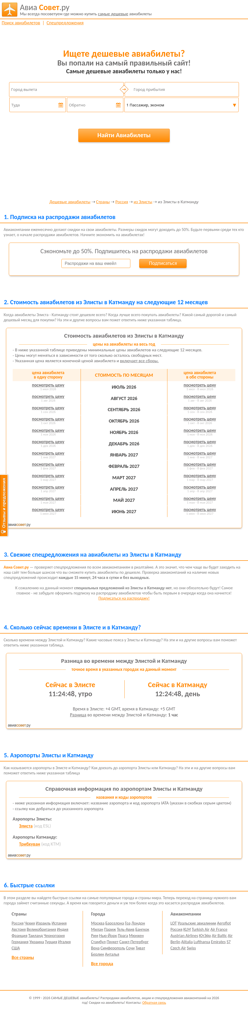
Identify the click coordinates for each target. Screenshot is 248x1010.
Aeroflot (224, 923)
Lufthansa (202, 941)
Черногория (54, 935)
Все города (102, 964)
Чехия (30, 923)
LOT (174, 923)
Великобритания (41, 929)
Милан (97, 929)
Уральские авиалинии (197, 923)
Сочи (130, 948)
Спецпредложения (65, 23)
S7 (228, 941)
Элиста (26, 826)
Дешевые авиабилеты (69, 202)
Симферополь (113, 948)
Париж (110, 929)
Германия (20, 941)
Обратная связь (154, 1002)
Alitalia (187, 941)
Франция (19, 935)
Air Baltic (219, 935)
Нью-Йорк (108, 935)
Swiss (191, 948)
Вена (95, 948)
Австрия (19, 929)
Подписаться (163, 263)
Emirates (218, 941)
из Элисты (143, 202)
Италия (64, 941)
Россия (121, 202)
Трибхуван (29, 844)
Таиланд (35, 935)
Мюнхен (136, 935)
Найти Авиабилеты (124, 135)
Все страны (23, 957)
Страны (103, 202)
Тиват (140, 948)
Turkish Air (201, 929)
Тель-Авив (125, 929)
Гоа (127, 923)
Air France (219, 929)
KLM (187, 929)
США (16, 948)
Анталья (112, 954)
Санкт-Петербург (133, 941)
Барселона (114, 923)
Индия (62, 929)
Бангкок (142, 929)
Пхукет (112, 941)
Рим (94, 935)
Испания (59, 923)
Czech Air (178, 948)
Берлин (97, 954)
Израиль (43, 923)
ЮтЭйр (205, 935)
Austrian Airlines (184, 935)
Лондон (138, 923)
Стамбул (98, 941)
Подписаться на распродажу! (124, 598)
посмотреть (48, 385)
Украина (36, 941)
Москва (97, 923)
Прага (123, 935)
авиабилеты (86, 10)
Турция (51, 941)
